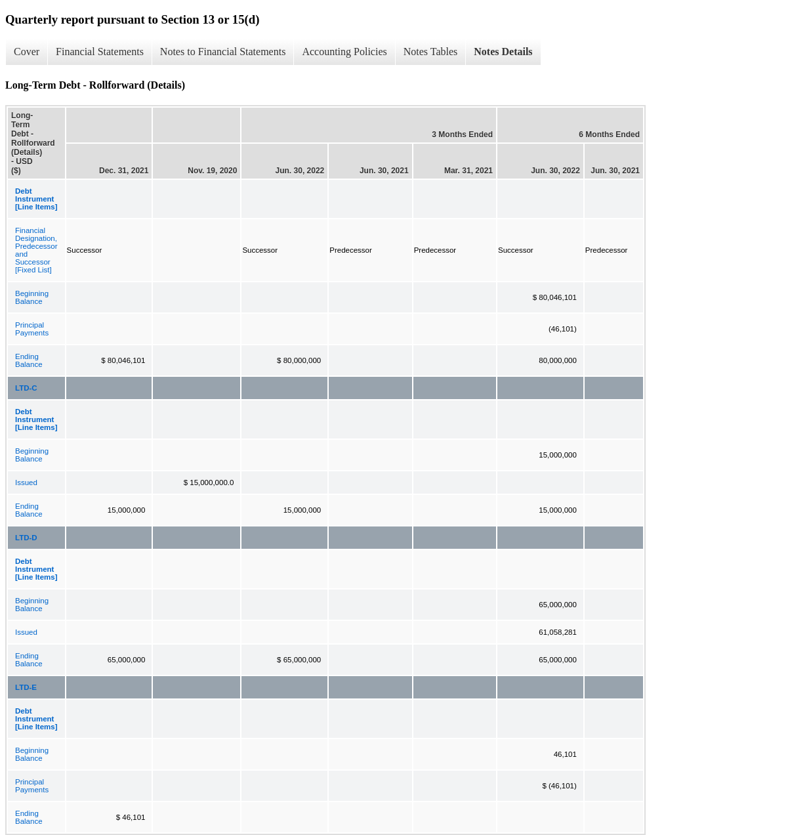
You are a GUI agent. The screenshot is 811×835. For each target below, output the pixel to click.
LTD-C (26, 388)
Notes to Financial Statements (223, 51)
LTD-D (26, 538)
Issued (26, 482)
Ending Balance (29, 360)
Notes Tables (431, 51)
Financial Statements (100, 51)
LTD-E (26, 687)
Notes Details (503, 51)
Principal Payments (32, 329)
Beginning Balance (32, 297)
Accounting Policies (344, 51)
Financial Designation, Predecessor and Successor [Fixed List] (36, 250)
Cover (26, 51)
